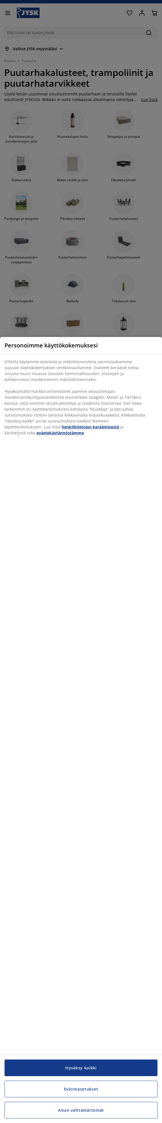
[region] (81, 730)
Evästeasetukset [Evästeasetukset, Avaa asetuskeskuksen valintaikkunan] (81, 1089)
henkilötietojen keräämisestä (90, 427)
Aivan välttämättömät (81, 1110)
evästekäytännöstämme (60, 432)
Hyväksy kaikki (81, 1068)
